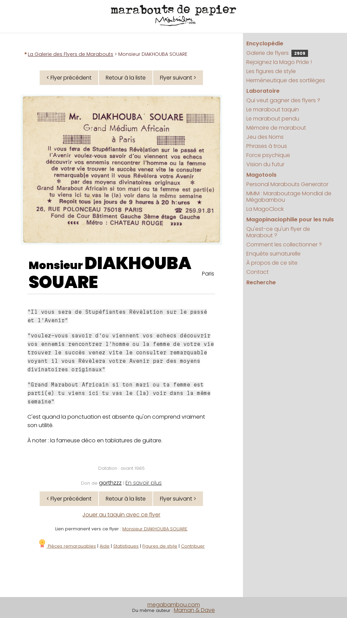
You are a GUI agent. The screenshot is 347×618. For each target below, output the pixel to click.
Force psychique (268, 155)
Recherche (261, 282)
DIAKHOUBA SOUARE (109, 272)
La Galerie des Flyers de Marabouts (70, 54)
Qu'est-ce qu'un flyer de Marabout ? (278, 232)
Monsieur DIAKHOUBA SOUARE (154, 529)
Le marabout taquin (272, 109)
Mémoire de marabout (276, 128)
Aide (104, 546)
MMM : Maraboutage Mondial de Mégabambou (288, 197)
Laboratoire (263, 91)
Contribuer (193, 546)
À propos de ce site (272, 263)
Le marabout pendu (272, 119)
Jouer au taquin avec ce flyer (121, 514)
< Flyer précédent (68, 78)
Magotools (261, 175)
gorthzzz (110, 483)
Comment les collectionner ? (284, 244)
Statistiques (126, 546)
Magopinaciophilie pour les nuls (290, 219)
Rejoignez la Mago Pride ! (279, 62)
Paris (208, 274)
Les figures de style (271, 71)
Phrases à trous (266, 146)
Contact (257, 272)
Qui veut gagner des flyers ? (283, 100)
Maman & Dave (194, 610)
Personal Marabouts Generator (287, 184)
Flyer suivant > (178, 78)
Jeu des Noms (265, 137)
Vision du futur (265, 164)
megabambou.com (173, 605)
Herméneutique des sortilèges (285, 80)
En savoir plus (143, 483)
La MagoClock (265, 209)
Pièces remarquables (67, 546)
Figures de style (159, 546)
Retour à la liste (126, 78)
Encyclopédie (264, 43)
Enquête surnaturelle (273, 254)
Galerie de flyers (277, 53)
